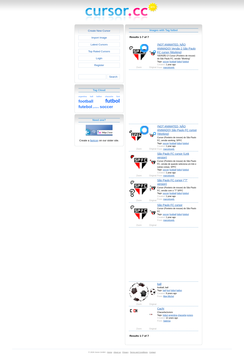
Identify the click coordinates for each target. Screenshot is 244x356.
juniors (190, 315)
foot (168, 290)
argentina (173, 315)
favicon (94, 140)
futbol (179, 61)
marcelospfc (168, 67)
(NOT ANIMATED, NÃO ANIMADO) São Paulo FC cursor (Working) (177, 130)
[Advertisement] (57, 83)
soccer (166, 61)
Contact (152, 352)
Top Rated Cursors (99, 51)
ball (159, 284)
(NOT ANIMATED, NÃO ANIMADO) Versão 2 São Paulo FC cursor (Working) (176, 48)
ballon (179, 290)
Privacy (125, 352)
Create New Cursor (99, 30)
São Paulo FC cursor (170, 205)
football (172, 61)
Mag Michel (168, 296)
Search (113, 76)
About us (117, 352)
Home (109, 352)
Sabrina (166, 321)
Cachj (160, 308)
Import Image (99, 37)
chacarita (182, 315)
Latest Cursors (99, 44)
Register (99, 65)
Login (99, 58)
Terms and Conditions (139, 352)
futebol (186, 61)
